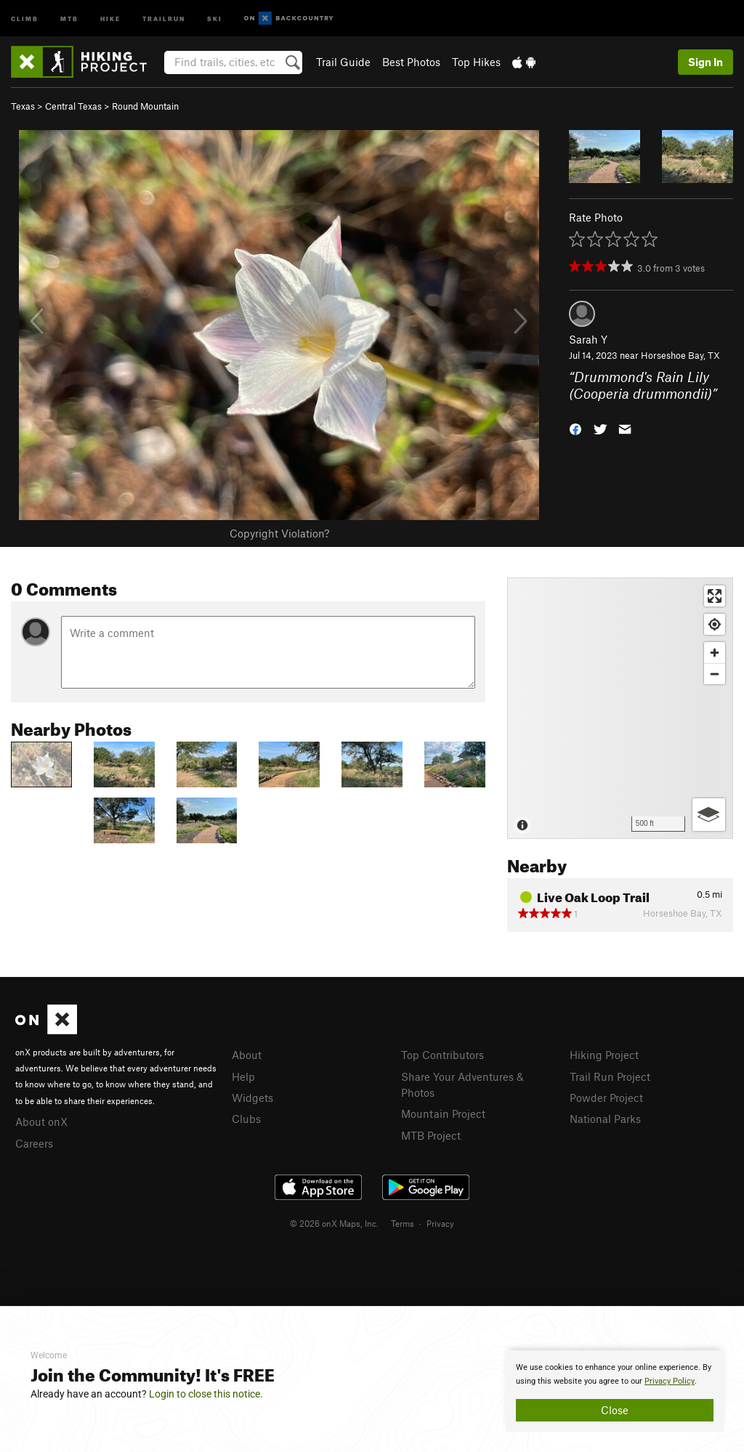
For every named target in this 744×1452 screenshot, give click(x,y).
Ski (214, 18)
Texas (23, 106)
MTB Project (431, 1135)
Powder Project (606, 1097)
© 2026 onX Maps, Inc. (334, 1223)
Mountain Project (443, 1113)
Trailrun (163, 18)
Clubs (246, 1118)
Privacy (440, 1223)
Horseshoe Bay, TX (680, 355)
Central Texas (73, 106)
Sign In (705, 61)
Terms (402, 1223)
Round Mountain (145, 106)
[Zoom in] (714, 652)
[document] (614, 1390)
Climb (25, 18)
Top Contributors (442, 1054)
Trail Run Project (610, 1076)
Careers (34, 1143)
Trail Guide (343, 61)
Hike (110, 18)
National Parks (605, 1118)
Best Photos (411, 61)
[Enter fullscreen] (714, 596)
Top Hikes (476, 61)
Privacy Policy (669, 1381)
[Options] (708, 814)
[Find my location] (714, 624)
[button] (575, 427)
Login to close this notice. (206, 1394)
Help (243, 1076)
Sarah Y (588, 339)
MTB (69, 18)
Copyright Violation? (279, 533)
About (247, 1054)
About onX (41, 1121)
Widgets (252, 1097)
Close (614, 1409)
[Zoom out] (714, 673)
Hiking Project (604, 1054)
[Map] (620, 708)
